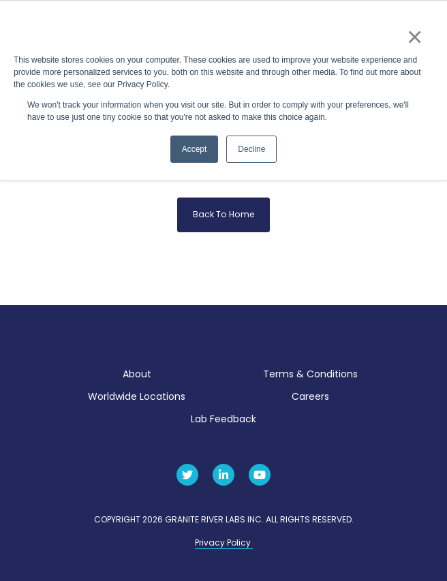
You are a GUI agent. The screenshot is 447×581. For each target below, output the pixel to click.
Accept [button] (194, 149)
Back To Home (224, 214)
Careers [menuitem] (310, 396)
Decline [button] (251, 149)
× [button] (414, 37)
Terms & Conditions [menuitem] (310, 374)
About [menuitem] (137, 374)
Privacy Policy (224, 542)
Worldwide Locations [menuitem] (136, 396)
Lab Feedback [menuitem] (223, 419)
